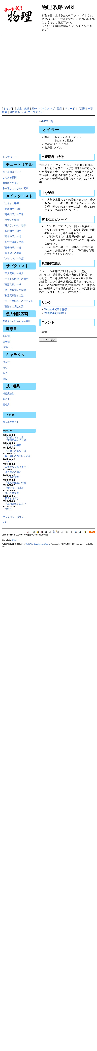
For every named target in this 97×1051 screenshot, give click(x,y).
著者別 (6, 341)
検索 (4, 112)
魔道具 (6, 404)
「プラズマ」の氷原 (13, 258)
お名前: (44, 332)
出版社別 (7, 347)
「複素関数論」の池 (13, 295)
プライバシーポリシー (14, 517)
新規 (83, 108)
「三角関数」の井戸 (13, 273)
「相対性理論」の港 (13, 242)
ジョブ (6, 362)
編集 (19, 108)
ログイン (37, 112)
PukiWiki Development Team (38, 544)
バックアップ (47, 108)
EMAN (14, 540)
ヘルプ (26, 112)
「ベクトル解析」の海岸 (15, 278)
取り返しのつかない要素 (15, 188)
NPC (5, 367)
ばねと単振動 (12, 493)
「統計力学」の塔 (12, 231)
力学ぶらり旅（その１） (18, 466)
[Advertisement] (48, 71)
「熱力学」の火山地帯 (14, 225)
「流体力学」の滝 (12, 236)
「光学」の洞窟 (11, 220)
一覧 (90, 108)
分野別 (6, 336)
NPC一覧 (47, 121)
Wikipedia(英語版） (55, 313)
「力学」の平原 (11, 203)
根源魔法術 (8, 393)
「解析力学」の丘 (12, 209)
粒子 (5, 373)
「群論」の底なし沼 (13, 306)
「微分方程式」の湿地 (14, 290)
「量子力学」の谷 (12, 247)
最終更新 (14, 112)
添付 (59, 108)
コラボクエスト (11, 422)
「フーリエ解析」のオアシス (18, 301)
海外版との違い (11, 183)
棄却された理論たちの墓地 (17, 321)
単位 (5, 378)
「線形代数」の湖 (12, 284)
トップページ (10, 157)
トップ (7, 108)
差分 (34, 108)
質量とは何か (12, 498)
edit (4, 522)
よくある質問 (10, 177)
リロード (70, 108)
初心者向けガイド (12, 172)
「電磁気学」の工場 (13, 214)
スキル (6, 399)
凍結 (26, 108)
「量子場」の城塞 (12, 253)
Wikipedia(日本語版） (57, 309)
